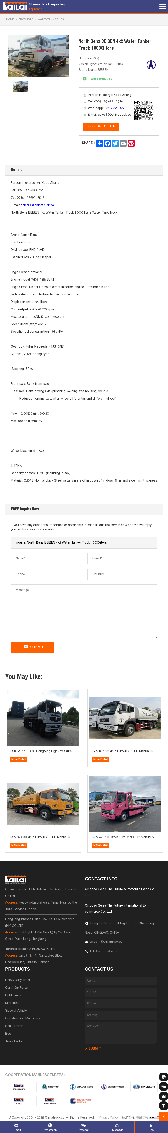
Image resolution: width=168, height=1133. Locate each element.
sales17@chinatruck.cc (105, 942)
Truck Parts (13, 1041)
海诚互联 (142, 1117)
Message (117, 1130)
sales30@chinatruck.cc (114, 114)
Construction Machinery (22, 1018)
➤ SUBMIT (93, 1048)
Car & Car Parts (16, 988)
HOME (10, 19)
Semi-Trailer (14, 1026)
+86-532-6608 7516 (103, 951)
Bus (8, 1034)
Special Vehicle (16, 1011)
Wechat (84, 1130)
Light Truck (13, 995)
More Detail (18, 759)
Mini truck (12, 1003)
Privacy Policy (109, 1117)
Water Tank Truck (51, 19)
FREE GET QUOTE (101, 126)
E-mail (17, 1130)
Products (26, 19)
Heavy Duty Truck (18, 980)
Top (151, 1130)
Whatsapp (50, 1130)
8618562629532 (116, 108)
